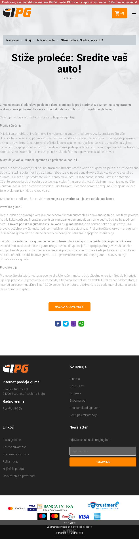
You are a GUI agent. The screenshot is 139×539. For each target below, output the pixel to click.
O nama (75, 379)
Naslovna (12, 40)
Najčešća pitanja (13, 469)
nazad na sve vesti (69, 306)
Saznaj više (77, 532)
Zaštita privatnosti (14, 447)
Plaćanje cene (12, 440)
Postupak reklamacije (84, 415)
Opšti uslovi (77, 386)
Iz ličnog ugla (46, 40)
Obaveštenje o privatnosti (19, 476)
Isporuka (75, 393)
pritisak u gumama (69, 220)
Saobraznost (78, 401)
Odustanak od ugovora (84, 408)
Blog (28, 40)
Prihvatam (61, 532)
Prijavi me (103, 462)
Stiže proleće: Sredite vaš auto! (82, 40)
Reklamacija (10, 461)
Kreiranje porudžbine (16, 454)
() (121, 13)
